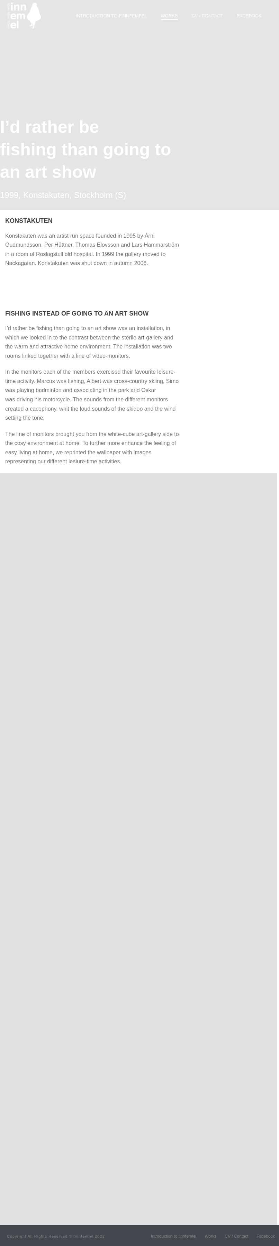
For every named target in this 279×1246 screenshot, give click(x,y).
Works (169, 15)
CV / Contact (207, 15)
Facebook (249, 15)
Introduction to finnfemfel (111, 15)
